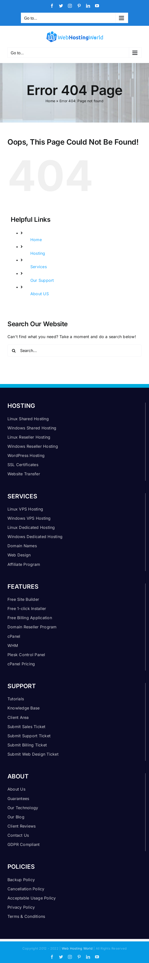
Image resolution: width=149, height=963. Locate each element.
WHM (12, 645)
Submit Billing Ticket (27, 744)
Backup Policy (21, 879)
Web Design (19, 554)
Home (50, 101)
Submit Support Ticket (28, 735)
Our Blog (15, 816)
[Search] (13, 350)
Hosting (37, 253)
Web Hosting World (77, 948)
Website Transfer (23, 473)
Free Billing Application (29, 617)
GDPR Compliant (23, 844)
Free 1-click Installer (26, 608)
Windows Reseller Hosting (32, 446)
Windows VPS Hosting (29, 518)
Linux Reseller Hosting (28, 437)
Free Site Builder (23, 599)
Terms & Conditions (26, 916)
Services (38, 266)
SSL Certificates (22, 464)
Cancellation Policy (26, 888)
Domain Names (22, 545)
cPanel (13, 636)
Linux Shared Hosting (28, 418)
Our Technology (22, 807)
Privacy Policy (21, 907)
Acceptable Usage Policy (31, 898)
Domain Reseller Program (32, 626)
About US (39, 293)
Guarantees (18, 798)
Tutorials (15, 698)
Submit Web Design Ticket (32, 754)
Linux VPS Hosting (25, 509)
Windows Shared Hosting (31, 427)
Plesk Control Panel (26, 654)
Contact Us (18, 835)
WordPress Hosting (26, 455)
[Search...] (74, 350)
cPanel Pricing (21, 663)
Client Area (18, 717)
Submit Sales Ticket (26, 726)
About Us (16, 789)
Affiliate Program (23, 564)
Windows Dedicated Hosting (34, 536)
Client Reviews (21, 826)
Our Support (42, 280)
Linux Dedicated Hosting (31, 527)
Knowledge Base (23, 708)
